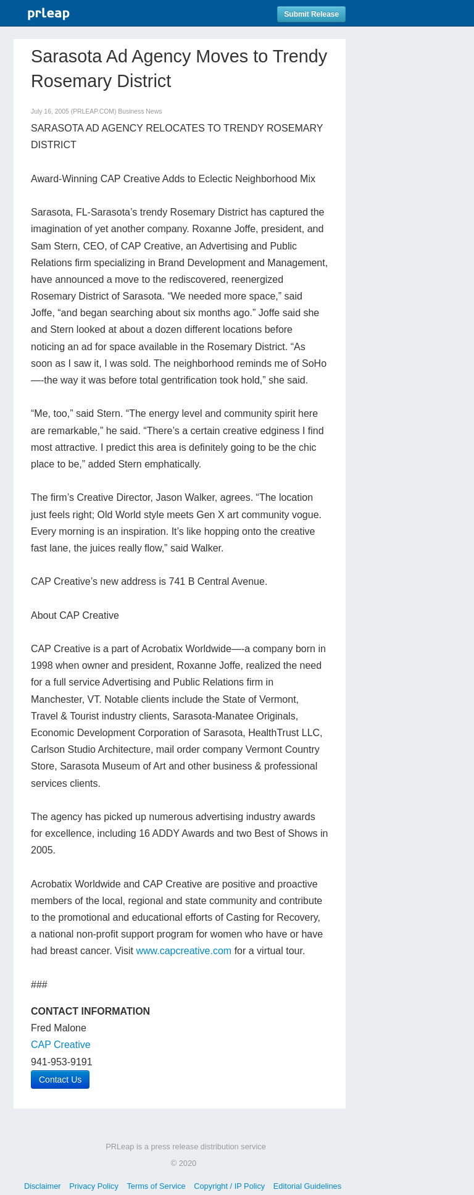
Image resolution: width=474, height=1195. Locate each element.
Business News (140, 111)
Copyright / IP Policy (229, 1186)
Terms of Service (156, 1186)
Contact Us (60, 1079)
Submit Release (311, 14)
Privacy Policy (93, 1186)
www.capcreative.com (183, 951)
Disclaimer (42, 1186)
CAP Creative (61, 1044)
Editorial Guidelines (307, 1186)
